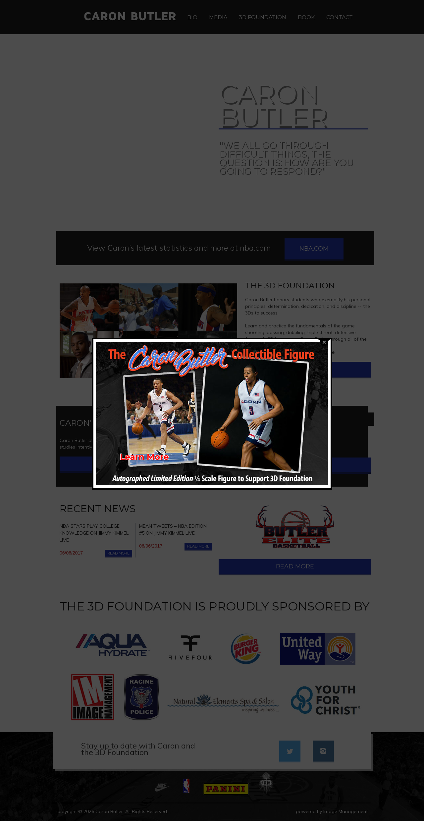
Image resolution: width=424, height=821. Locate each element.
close (324, 326)
